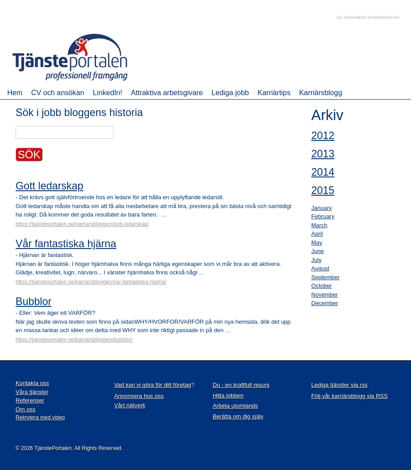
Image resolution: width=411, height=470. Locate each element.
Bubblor (34, 301)
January (321, 208)
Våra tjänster (32, 392)
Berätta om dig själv (238, 416)
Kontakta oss (32, 383)
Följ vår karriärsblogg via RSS (349, 396)
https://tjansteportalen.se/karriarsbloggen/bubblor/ (74, 340)
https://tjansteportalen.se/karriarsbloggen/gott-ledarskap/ (82, 224)
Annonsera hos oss (139, 396)
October (321, 285)
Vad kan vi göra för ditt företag (152, 385)
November (324, 294)
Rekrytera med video (40, 417)
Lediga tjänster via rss (339, 385)
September (325, 277)
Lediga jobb (230, 92)
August (320, 268)
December (324, 303)
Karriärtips (274, 92)
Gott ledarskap (49, 186)
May (316, 242)
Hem (14, 92)
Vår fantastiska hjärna (66, 243)
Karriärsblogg (320, 92)
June (317, 251)
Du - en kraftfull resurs (241, 385)
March (319, 225)
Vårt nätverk (129, 405)
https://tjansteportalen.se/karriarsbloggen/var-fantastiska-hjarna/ (91, 282)
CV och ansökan (57, 92)
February (322, 216)
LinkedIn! (107, 92)
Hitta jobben (228, 395)
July (316, 260)
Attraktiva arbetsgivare (167, 92)
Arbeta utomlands (235, 405)
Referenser (30, 400)
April (317, 233)
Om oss (26, 409)
